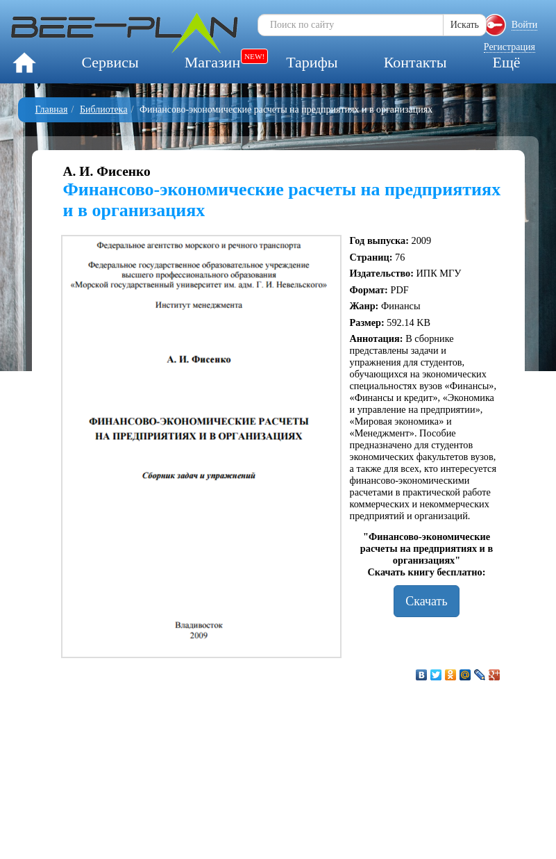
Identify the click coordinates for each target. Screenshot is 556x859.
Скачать (426, 601)
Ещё (506, 62)
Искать (464, 24)
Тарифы (311, 62)
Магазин (212, 62)
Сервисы (109, 62)
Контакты (415, 62)
